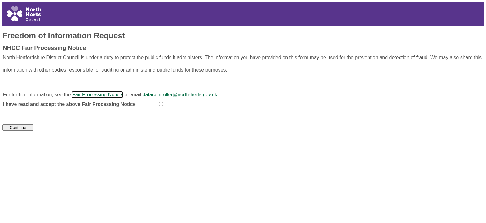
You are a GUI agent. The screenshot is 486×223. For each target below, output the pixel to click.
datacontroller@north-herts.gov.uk (180, 94)
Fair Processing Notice (97, 94)
